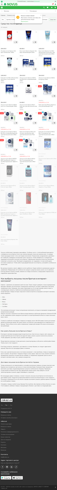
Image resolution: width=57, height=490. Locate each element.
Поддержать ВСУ (6, 408)
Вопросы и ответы (6, 415)
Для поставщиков (6, 439)
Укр (2, 405)
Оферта (3, 429)
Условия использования (7, 434)
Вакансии (3, 450)
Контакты (3, 445)
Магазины (3, 447)
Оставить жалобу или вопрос (9, 417)
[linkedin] (11, 466)
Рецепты (3, 442)
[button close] (55, 1)
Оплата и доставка (6, 424)
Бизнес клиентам (5, 437)
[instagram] (7, 466)
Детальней (37, 1)
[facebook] (2, 466)
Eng (11, 405)
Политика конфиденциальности (10, 432)
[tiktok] (16, 466)
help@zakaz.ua (5, 457)
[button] (52, 7)
